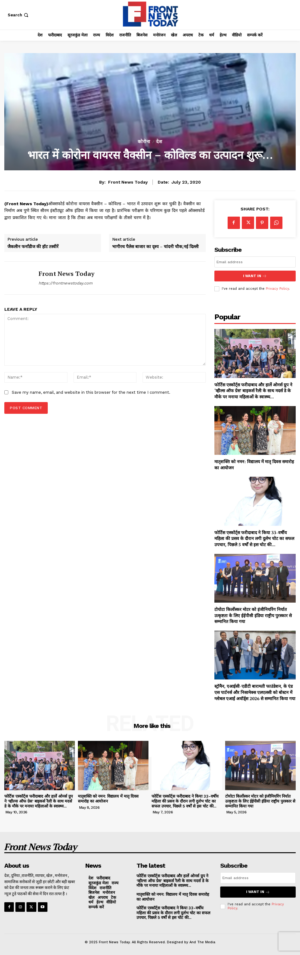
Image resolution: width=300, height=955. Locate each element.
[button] (19, 15)
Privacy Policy (277, 289)
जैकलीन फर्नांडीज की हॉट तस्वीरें (33, 246)
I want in (255, 276)
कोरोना (144, 141)
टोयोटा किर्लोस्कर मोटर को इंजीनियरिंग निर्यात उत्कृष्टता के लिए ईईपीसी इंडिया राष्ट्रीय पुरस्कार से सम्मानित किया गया (253, 615)
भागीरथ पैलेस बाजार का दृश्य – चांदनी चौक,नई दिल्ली (155, 246)
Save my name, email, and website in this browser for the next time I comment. (91, 392)
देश (159, 141)
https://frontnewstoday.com (65, 283)
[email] (255, 262)
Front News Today (128, 182)
